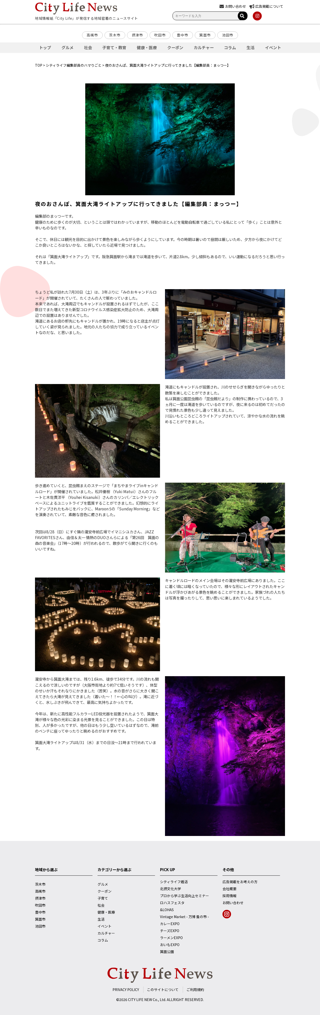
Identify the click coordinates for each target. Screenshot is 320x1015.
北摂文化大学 (170, 888)
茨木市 (114, 34)
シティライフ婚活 (174, 881)
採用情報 (229, 895)
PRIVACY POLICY (125, 989)
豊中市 (182, 34)
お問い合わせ (233, 902)
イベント (273, 47)
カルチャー (204, 47)
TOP (38, 65)
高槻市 (92, 34)
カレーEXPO (170, 923)
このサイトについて (162, 989)
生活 (250, 47)
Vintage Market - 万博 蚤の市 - (184, 916)
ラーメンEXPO (171, 937)
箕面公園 (167, 951)
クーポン (175, 47)
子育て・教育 (114, 47)
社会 (88, 47)
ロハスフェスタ (172, 902)
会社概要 (229, 888)
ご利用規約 (195, 989)
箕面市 (205, 34)
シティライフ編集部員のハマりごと (74, 65)
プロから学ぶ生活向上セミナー (184, 895)
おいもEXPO (170, 944)
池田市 (228, 34)
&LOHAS (167, 909)
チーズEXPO (169, 930)
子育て (103, 898)
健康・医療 (147, 47)
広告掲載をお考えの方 (240, 881)
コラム (230, 47)
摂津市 (137, 34)
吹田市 (160, 34)
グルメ (68, 47)
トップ (45, 47)
